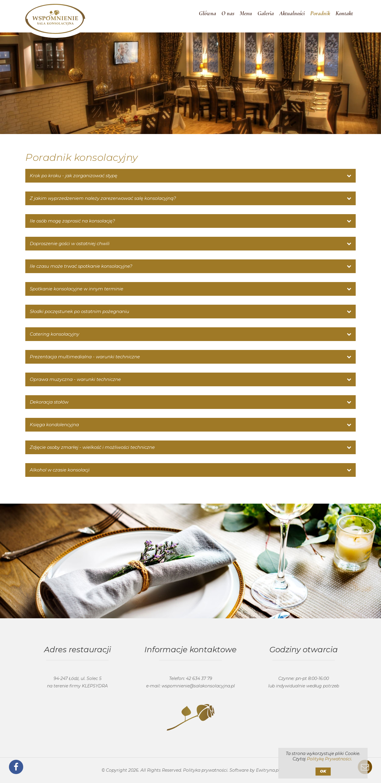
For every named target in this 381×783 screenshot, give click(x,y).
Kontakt (344, 16)
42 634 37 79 (199, 678)
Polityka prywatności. (205, 770)
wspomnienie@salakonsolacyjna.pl (198, 686)
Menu (246, 16)
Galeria (265, 16)
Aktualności (292, 16)
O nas (227, 16)
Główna (207, 16)
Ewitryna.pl (267, 770)
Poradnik (320, 16)
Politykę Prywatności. (329, 759)
